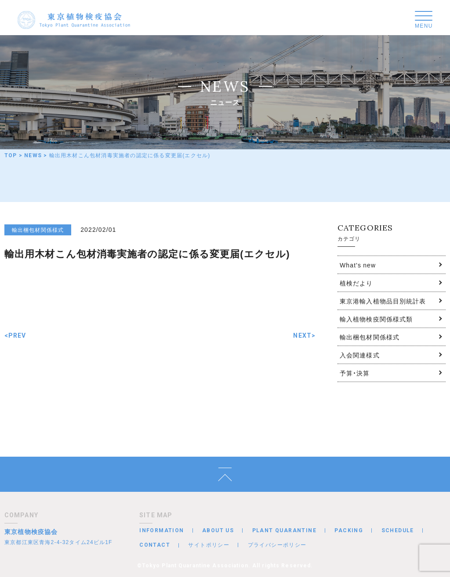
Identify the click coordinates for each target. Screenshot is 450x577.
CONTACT (154, 545)
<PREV (15, 335)
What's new (358, 264)
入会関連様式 (360, 354)
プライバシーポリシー (277, 544)
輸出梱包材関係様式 (369, 336)
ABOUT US (218, 530)
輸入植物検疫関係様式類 (376, 318)
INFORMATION (161, 530)
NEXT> (304, 335)
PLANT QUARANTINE (284, 530)
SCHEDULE (397, 530)
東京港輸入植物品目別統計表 (383, 300)
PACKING (348, 530)
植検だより (356, 282)
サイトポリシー (208, 544)
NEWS (33, 155)
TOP (10, 155)
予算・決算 (355, 372)
